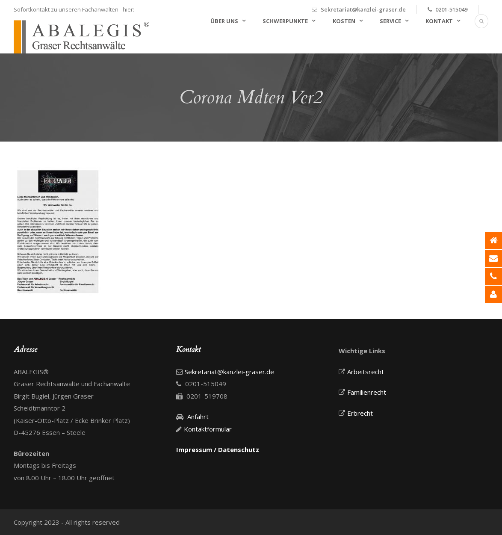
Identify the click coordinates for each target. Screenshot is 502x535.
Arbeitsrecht (365, 371)
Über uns (224, 21)
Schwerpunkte (285, 21)
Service (390, 21)
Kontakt (439, 21)
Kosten (344, 21)
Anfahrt (198, 416)
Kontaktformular (208, 429)
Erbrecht (360, 413)
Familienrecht (366, 392)
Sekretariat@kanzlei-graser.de (363, 9)
